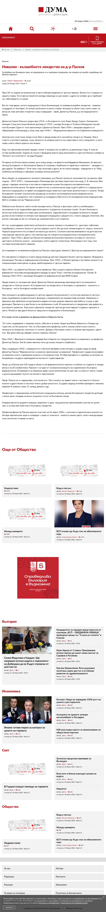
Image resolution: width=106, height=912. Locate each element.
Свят (5, 750)
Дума (12, 670)
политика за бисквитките (49, 903)
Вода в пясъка (63, 488)
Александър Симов (69, 537)
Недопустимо (11, 488)
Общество (17, 49)
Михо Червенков (15, 81)
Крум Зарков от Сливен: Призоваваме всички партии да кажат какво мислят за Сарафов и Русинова (77, 653)
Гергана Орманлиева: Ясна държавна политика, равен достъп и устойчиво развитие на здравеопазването (75, 671)
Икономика (11, 691)
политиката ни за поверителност (74, 903)
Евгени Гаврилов (68, 491)
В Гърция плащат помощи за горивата (26, 786)
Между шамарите (13, 531)
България (9, 621)
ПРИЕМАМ (9, 907)
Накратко (61, 789)
